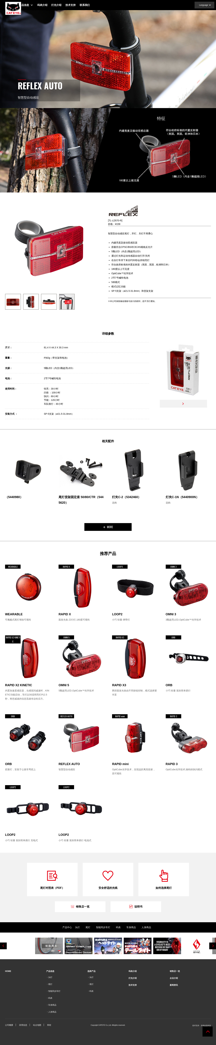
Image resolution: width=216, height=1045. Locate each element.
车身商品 (131, 927)
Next (212, 946)
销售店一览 (175, 971)
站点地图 (37, 1025)
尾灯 (88, 927)
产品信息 (31, 5)
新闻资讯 (174, 985)
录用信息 (23, 1025)
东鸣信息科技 (206, 1025)
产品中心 (67, 927)
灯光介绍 (64, 5)
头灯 (77, 927)
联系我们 (92, 5)
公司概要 (9, 1025)
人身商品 (146, 927)
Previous (3, 946)
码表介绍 (50, 5)
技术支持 (78, 5)
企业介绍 (174, 978)
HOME (8, 971)
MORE (108, 527)
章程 (49, 1025)
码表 (118, 927)
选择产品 (91, 971)
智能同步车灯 (103, 927)
